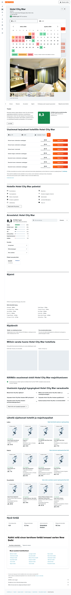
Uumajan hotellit (32, 530)
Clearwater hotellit (52, 534)
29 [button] (30, 47)
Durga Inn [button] (25, 417)
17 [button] (13, 44)
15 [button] (29, 40)
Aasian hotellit (20, 568)
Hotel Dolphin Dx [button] (11, 445)
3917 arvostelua (23, 16)
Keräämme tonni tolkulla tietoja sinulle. (38, 559)
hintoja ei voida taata (39, 552)
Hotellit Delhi (34, 568)
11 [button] (16, 40)
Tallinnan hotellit (51, 536)
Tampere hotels (32, 538)
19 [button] (19, 44)
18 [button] (16, 44)
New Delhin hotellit (42, 568)
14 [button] (26, 40)
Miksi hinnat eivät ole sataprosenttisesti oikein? (38, 562)
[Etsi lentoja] (2, 6)
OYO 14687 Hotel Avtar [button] (59, 417)
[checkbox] (14, 262)
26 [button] (20, 47)
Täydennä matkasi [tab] (27, 522)
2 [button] (33, 34)
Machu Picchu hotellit (33, 534)
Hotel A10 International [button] (28, 445)
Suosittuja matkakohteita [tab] (14, 522)
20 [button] (23, 44)
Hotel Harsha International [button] (44, 445)
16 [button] (33, 40)
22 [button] (30, 44)
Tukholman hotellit (14, 532)
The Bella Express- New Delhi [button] (29, 475)
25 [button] (16, 47)
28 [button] (26, 47)
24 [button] (13, 47)
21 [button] (26, 44)
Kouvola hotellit (32, 532)
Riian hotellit (50, 530)
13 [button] (23, 40)
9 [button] (33, 37)
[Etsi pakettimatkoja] (2, 15)
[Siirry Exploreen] (2, 19)
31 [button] (13, 50)
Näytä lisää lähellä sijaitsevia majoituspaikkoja (58, 398)
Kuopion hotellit (32, 536)
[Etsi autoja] (2, 12)
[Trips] (2, 29)
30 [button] (33, 47)
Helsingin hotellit (13, 534)
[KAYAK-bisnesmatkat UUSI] (2, 25)
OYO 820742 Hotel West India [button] (45, 417)
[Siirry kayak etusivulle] (9, 2)
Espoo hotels (12, 540)
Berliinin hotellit (13, 530)
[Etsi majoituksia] (2, 9)
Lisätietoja (64, 171)
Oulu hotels (12, 538)
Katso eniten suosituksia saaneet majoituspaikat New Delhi (55, 456)
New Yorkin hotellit (52, 532)
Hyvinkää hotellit (13, 536)
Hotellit (14, 568)
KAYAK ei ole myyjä (38, 557)
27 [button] (23, 47)
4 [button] (16, 37)
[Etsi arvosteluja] (45, 220)
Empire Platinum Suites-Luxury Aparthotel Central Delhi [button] (45, 474)
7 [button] (26, 37)
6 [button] (23, 37)
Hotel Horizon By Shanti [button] (12, 473)
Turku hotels (31, 540)
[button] (2, 2)
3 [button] (13, 37)
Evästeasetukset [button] (10, 177)
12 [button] (19, 40)
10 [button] (13, 40)
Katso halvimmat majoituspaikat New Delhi (59, 427)
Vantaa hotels (50, 538)
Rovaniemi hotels (51, 540)
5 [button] (54, 34)
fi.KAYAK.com (9, 568)
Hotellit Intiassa (28, 568)
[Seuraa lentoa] (2, 22)
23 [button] (33, 44)
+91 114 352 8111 (13, 14)
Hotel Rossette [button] (57, 445)
